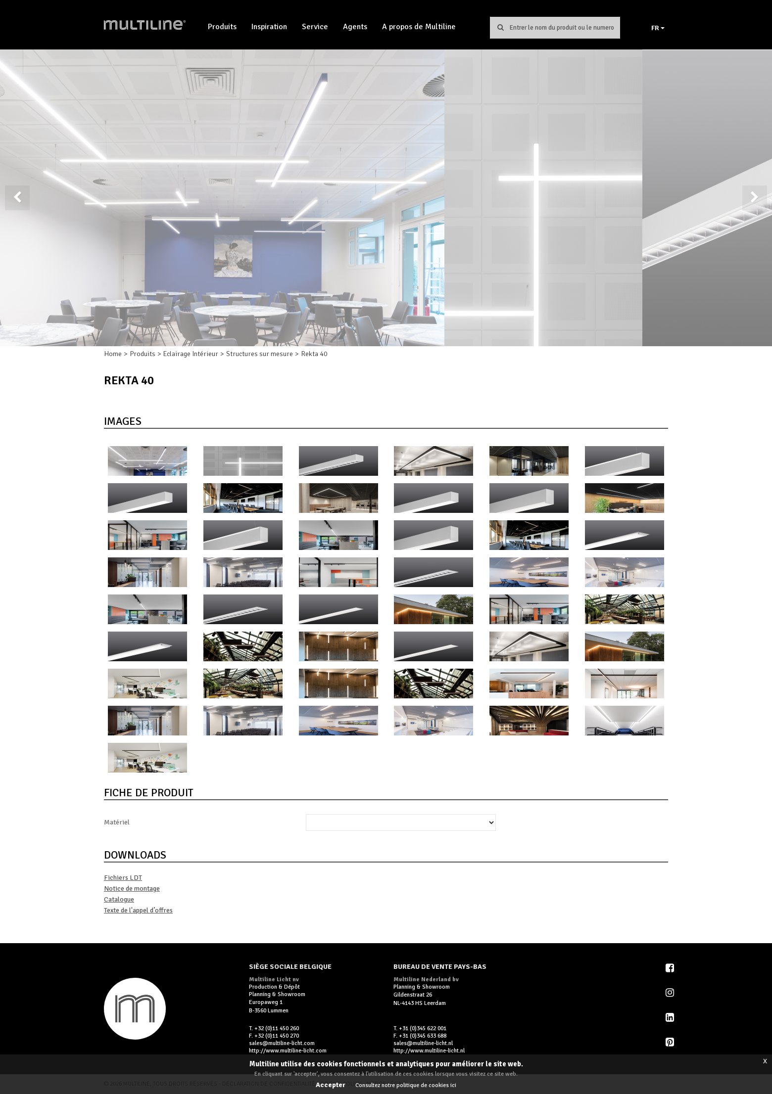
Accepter (330, 1085)
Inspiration (269, 27)
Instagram (671, 993)
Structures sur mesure (259, 354)
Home (113, 354)
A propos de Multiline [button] (419, 27)
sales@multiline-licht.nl (423, 1043)
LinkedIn (671, 1017)
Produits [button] (222, 27)
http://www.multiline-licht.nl (429, 1050)
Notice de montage (132, 888)
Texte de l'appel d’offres (138, 910)
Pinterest (671, 1042)
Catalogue (119, 899)
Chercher (500, 27)
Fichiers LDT (123, 877)
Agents (355, 27)
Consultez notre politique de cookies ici (405, 1085)
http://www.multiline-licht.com (288, 1050)
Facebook (671, 968)
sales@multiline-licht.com (282, 1043)
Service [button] (315, 27)
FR (658, 28)
